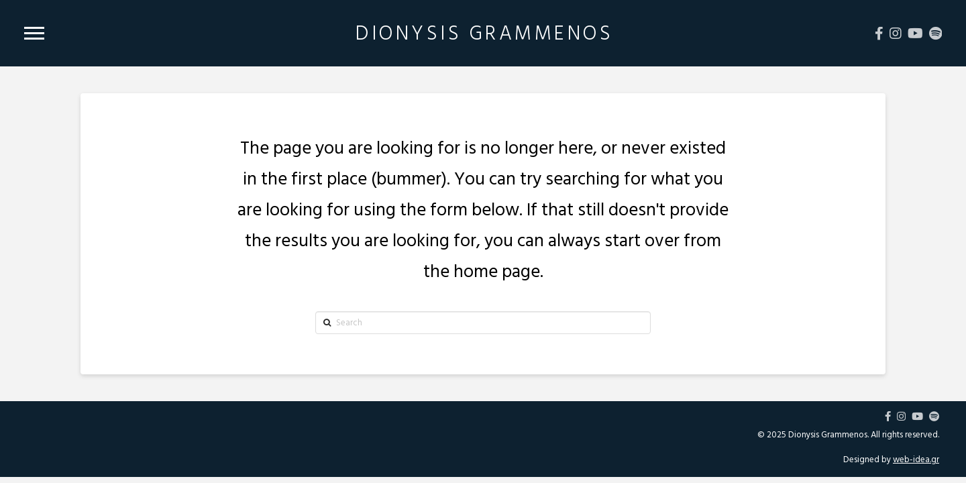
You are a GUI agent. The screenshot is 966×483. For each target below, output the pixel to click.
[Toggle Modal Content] (34, 33)
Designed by (891, 459)
